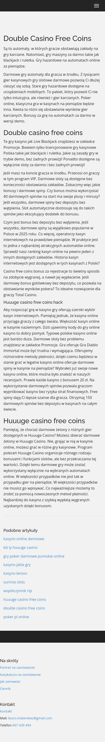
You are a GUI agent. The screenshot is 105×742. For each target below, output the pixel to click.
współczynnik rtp (17, 590)
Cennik (5, 688)
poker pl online (16, 616)
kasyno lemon (15, 573)
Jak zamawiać (10, 681)
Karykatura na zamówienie (20, 674)
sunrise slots (14, 582)
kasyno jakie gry (16, 564)
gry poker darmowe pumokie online (33, 556)
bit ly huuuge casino (20, 547)
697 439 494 (21, 725)
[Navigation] (96, 6)
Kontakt (6, 711)
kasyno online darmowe (23, 538)
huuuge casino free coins (24, 599)
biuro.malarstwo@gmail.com (30, 718)
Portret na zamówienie (17, 667)
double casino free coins (24, 608)
